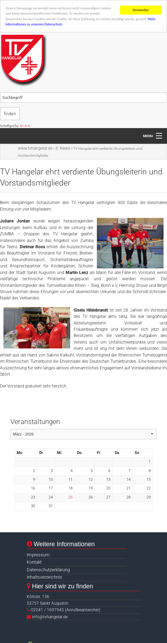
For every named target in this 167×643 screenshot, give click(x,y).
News (62, 148)
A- (29, 126)
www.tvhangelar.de (35, 148)
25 (70, 497)
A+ (22, 126)
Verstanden (141, 10)
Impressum (38, 554)
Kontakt (34, 562)
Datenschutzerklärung (48, 569)
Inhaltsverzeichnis (44, 577)
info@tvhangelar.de (50, 616)
